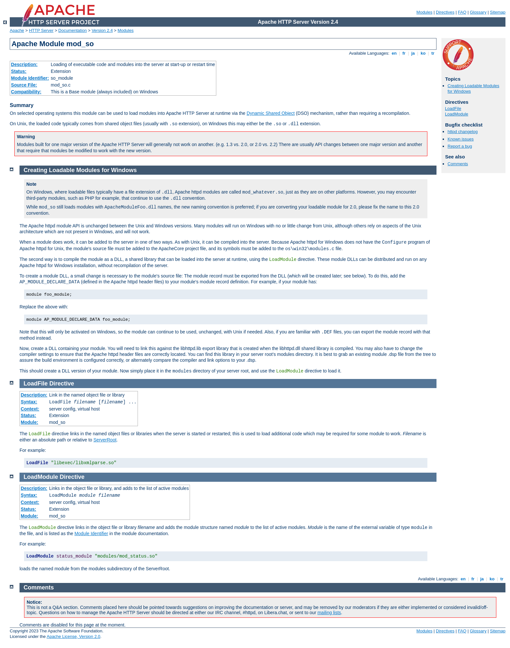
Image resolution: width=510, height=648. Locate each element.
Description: (24, 64)
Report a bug (460, 146)
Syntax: (29, 401)
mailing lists (329, 612)
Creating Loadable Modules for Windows (80, 170)
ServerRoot (104, 439)
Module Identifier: (30, 78)
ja (413, 53)
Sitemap (497, 12)
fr (404, 53)
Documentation (72, 30)
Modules (424, 12)
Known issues (461, 139)
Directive (61, 383)
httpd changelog (463, 131)
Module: (29, 422)
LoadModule (456, 114)
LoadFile (453, 108)
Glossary (478, 12)
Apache (17, 30)
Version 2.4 (102, 30)
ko (423, 53)
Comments (458, 163)
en (394, 53)
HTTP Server (41, 30)
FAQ (462, 12)
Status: (18, 71)
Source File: (24, 85)
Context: (30, 409)
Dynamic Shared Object (271, 113)
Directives (445, 12)
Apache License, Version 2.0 (73, 636)
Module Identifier (91, 533)
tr (433, 53)
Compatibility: (26, 91)
